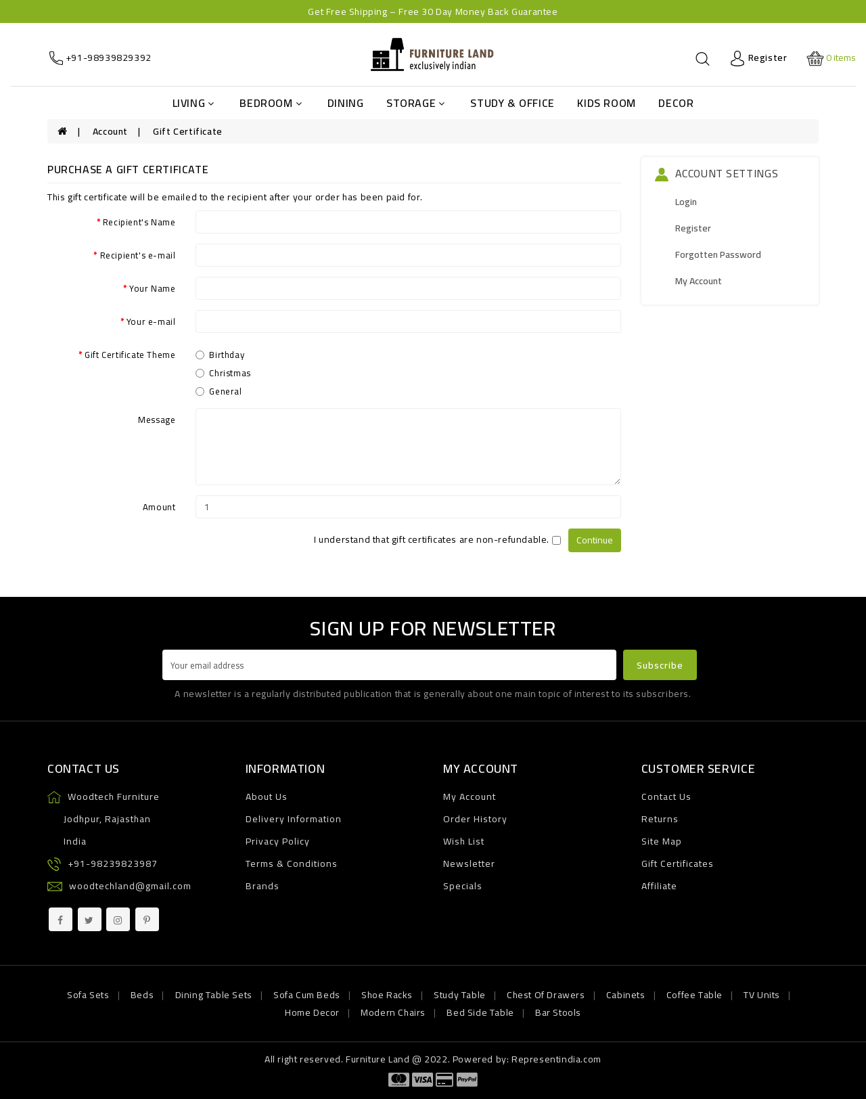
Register (693, 228)
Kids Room (606, 103)
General (219, 391)
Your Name (152, 287)
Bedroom (271, 103)
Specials (462, 886)
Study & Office (512, 103)
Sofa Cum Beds (306, 995)
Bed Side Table (480, 1012)
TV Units (762, 995)
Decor (675, 103)
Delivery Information (294, 819)
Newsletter (469, 863)
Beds (142, 995)
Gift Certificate (188, 131)
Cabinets (625, 995)
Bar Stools (558, 1012)
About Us (267, 796)
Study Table (460, 995)
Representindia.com (556, 1059)
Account (110, 131)
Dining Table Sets (213, 995)
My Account (698, 281)
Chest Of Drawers (546, 995)
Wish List (463, 841)
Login (686, 201)
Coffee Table (694, 995)
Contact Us (666, 796)
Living (193, 103)
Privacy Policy (278, 841)
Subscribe (660, 665)
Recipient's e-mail (138, 254)
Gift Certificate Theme (130, 353)
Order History (475, 819)
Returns (660, 819)
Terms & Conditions (292, 863)
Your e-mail (151, 320)
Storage (415, 103)
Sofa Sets (88, 995)
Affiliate (659, 886)
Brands (262, 886)
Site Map (661, 841)
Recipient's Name (139, 221)
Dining (345, 103)
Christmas (223, 373)
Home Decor (312, 1012)
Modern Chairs (393, 1012)
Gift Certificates (677, 863)
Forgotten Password (718, 254)
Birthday (220, 354)
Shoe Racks (387, 995)
